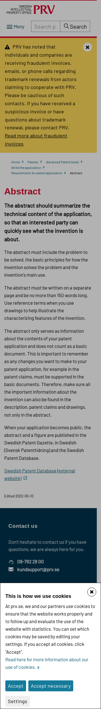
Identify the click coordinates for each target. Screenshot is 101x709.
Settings (17, 701)
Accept (16, 686)
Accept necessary (51, 686)
